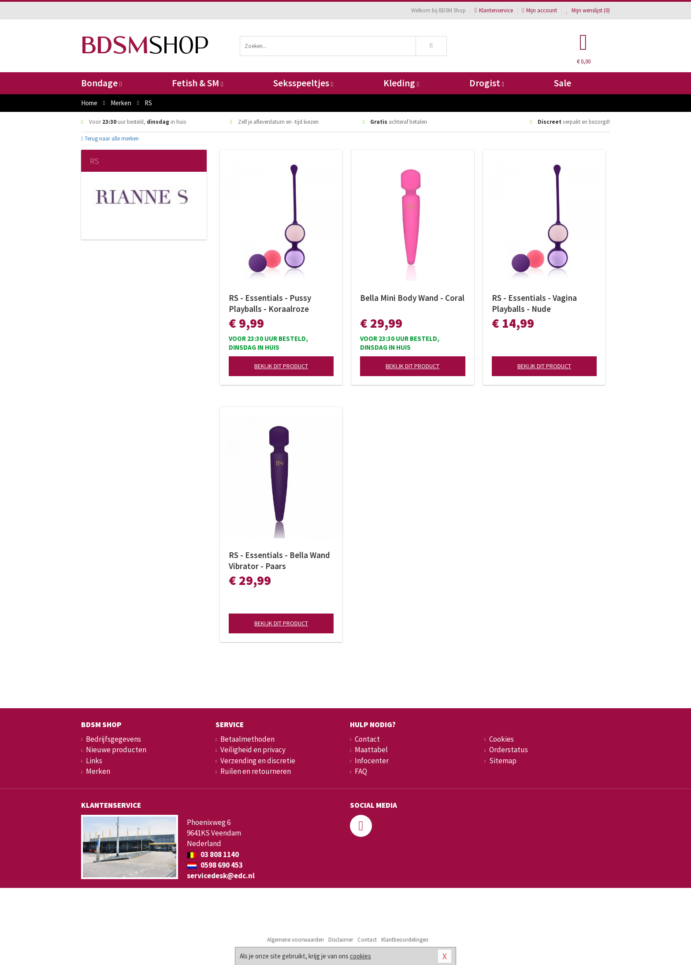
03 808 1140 (213, 854)
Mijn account (539, 10)
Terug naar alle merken (110, 138)
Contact (367, 739)
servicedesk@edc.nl (221, 875)
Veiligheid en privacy (253, 749)
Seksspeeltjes (303, 83)
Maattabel (371, 749)
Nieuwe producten (116, 749)
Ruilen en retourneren (255, 771)
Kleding (401, 83)
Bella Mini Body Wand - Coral (412, 297)
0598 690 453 (215, 865)
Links (94, 760)
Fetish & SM (197, 83)
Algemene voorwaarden (295, 939)
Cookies (501, 739)
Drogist (486, 83)
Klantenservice (494, 10)
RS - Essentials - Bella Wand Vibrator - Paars (279, 560)
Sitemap (502, 760)
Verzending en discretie (257, 760)
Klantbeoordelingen (404, 939)
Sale (562, 83)
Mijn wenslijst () (588, 10)
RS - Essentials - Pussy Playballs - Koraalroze (270, 303)
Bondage (101, 83)
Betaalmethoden (247, 739)
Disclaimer (340, 939)
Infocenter (372, 760)
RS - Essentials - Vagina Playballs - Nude (534, 303)
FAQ (361, 771)
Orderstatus (508, 749)
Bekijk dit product (281, 366)
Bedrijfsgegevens (113, 739)
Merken (98, 771)
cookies (360, 956)
